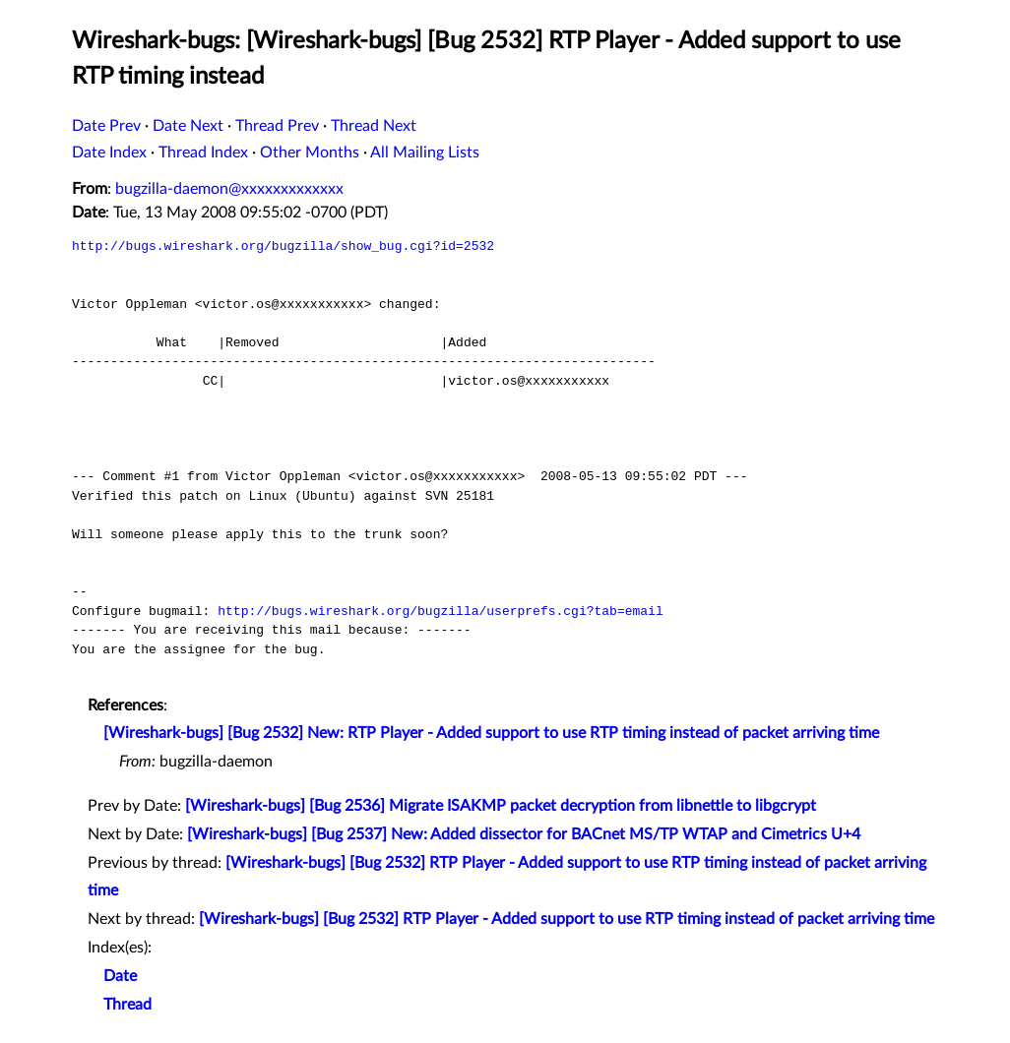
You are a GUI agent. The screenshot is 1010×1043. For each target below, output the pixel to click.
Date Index (109, 152)
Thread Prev (277, 126)
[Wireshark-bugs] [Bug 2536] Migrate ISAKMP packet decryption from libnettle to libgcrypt (500, 806)
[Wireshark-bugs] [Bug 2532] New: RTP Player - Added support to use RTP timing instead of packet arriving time (491, 733)
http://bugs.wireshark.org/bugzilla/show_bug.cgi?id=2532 (283, 246)
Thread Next (373, 126)
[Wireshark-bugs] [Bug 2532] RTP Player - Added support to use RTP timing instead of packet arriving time (566, 919)
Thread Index (203, 152)
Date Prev (106, 126)
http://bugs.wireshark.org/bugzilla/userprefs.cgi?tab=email (440, 611)
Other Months (309, 152)
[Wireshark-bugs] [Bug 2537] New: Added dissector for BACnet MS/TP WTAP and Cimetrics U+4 (523, 834)
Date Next (188, 126)
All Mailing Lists (424, 152)
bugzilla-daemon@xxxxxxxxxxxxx (229, 189)
